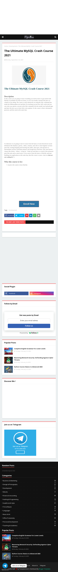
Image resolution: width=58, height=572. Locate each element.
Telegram (43, 565)
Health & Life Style (29, 503)
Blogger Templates (44, 569)
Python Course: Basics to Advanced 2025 (28, 367)
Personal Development (29, 522)
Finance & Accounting (29, 496)
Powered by (29, 333)
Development (13, 46)
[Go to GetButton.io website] (5, 570)
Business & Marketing (29, 481)
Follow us (29, 326)
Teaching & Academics (29, 525)
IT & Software (29, 507)
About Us (35, 565)
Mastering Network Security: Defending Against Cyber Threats (33, 359)
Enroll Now (28, 204)
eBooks (29, 492)
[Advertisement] (30, 17)
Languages (29, 511)
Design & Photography (29, 484)
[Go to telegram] (5, 565)
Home (6, 46)
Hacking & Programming (29, 499)
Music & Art (29, 514)
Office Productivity (29, 518)
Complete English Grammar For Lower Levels (29, 349)
